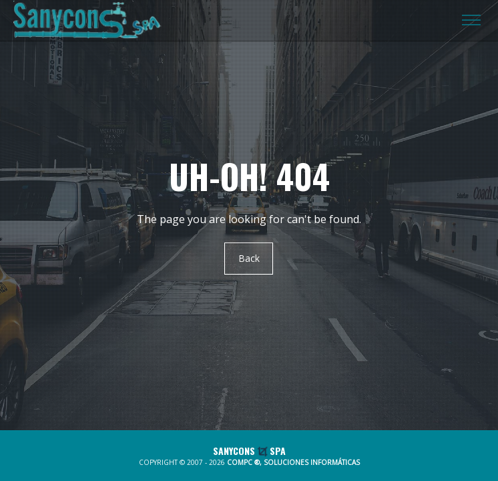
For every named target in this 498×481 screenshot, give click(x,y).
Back (249, 259)
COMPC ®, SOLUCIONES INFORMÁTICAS (293, 462)
